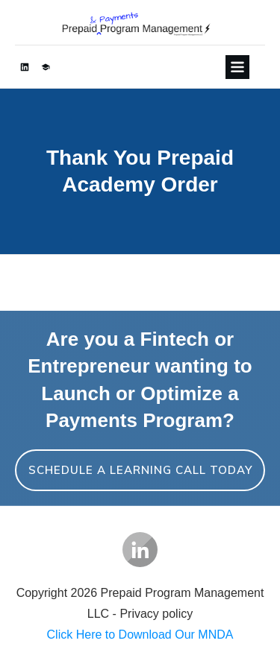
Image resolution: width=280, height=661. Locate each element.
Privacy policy (156, 613)
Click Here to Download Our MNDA (140, 634)
